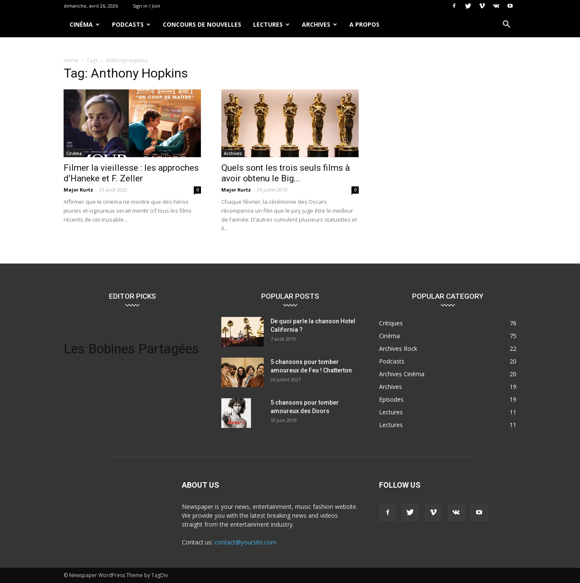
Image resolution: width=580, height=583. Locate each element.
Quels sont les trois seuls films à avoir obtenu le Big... (285, 173)
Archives (319, 24)
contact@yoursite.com (245, 542)
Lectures (271, 24)
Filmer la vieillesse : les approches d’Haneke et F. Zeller (131, 173)
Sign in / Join (146, 6)
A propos (364, 24)
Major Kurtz (78, 189)
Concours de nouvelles (202, 24)
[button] (506, 25)
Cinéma (85, 24)
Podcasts (131, 24)
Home (71, 60)
